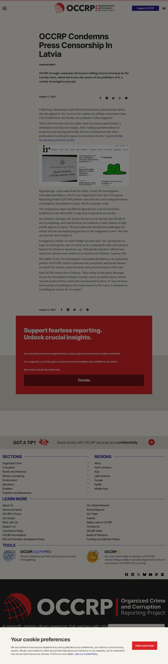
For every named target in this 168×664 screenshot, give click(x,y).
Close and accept (144, 645)
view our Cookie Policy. (86, 653)
